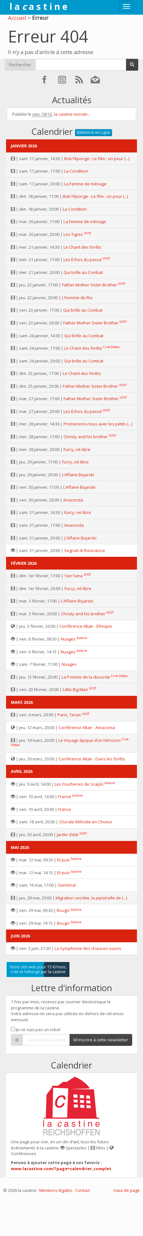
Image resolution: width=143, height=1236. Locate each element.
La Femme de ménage (85, 184)
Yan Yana (73, 576)
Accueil (17, 17)
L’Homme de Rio (77, 297)
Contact (82, 1190)
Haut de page (127, 1190)
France (64, 796)
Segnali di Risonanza (84, 550)
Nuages (68, 639)
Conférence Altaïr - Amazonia (86, 727)
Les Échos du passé (83, 259)
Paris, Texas (69, 715)
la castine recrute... (72, 114)
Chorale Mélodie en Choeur (85, 822)
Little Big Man (75, 689)
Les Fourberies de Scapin (79, 784)
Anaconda (73, 500)
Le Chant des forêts (83, 247)
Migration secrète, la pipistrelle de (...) (91, 898)
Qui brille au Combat (83, 272)
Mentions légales (55, 1190)
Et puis (63, 860)
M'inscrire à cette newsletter (100, 1040)
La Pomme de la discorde (86, 677)
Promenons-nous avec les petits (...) (98, 424)
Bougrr (63, 910)
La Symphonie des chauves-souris (88, 948)
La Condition (76, 171)
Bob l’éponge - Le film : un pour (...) (96, 158)
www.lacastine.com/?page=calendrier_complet (61, 1168)
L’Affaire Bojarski (78, 475)
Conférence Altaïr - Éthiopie (85, 626)
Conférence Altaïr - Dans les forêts (91, 759)
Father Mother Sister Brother (89, 285)
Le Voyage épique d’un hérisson (89, 740)
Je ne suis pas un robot (35, 1029)
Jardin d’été (68, 834)
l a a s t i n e (38, 6)
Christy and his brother (86, 436)
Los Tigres (73, 234)
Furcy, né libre (77, 449)
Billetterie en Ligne (93, 132)
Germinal (67, 885)
